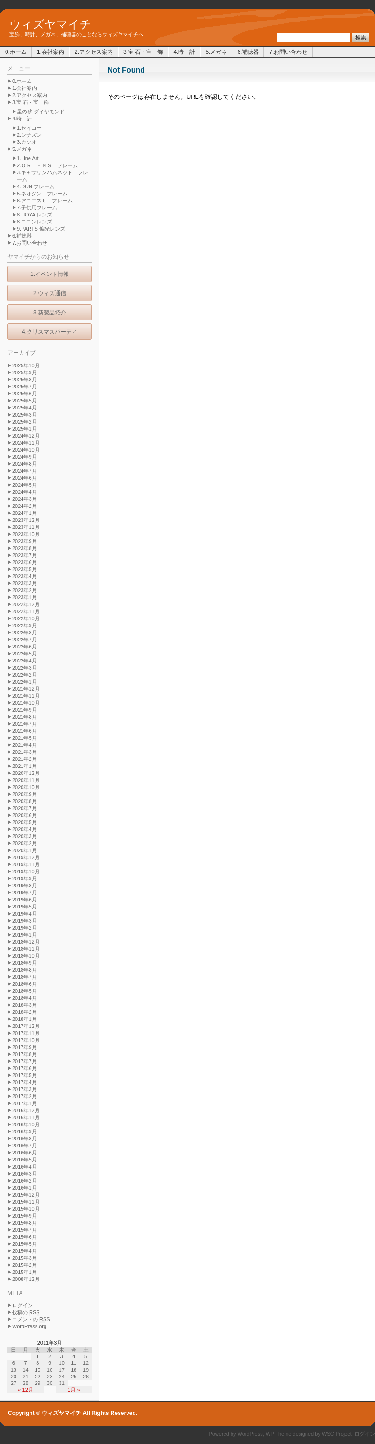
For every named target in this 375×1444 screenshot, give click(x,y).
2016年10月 (26, 1124)
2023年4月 (24, 576)
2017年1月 (24, 1103)
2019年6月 (24, 899)
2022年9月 (24, 625)
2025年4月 (24, 407)
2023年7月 (24, 555)
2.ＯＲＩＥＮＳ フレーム (47, 165)
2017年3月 (24, 1089)
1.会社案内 (50, 52)
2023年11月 (26, 527)
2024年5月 (24, 485)
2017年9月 (24, 1047)
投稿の (26, 1312)
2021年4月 (24, 745)
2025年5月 (24, 400)
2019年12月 (26, 857)
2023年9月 (24, 541)
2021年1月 (24, 766)
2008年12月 (26, 1279)
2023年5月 (24, 569)
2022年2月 (24, 674)
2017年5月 (24, 1075)
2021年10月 (26, 703)
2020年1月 (24, 850)
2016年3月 (24, 1173)
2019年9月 (24, 878)
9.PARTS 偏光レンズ (41, 228)
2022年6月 (24, 646)
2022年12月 (26, 604)
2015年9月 (24, 1216)
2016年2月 (24, 1180)
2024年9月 (24, 457)
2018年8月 (24, 970)
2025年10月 (26, 365)
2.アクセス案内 (94, 52)
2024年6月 (24, 478)
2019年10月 (26, 871)
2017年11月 (26, 1033)
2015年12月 (26, 1195)
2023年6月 (24, 562)
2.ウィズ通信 (49, 293)
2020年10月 (26, 787)
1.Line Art (27, 158)
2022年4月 (24, 660)
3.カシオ (27, 142)
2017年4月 (24, 1082)
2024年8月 (24, 464)
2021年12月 (26, 689)
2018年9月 (24, 963)
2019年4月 (24, 913)
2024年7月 (24, 471)
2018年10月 (26, 956)
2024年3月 (24, 499)
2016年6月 (24, 1152)
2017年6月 (24, 1068)
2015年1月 (24, 1272)
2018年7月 (24, 977)
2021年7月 (24, 724)
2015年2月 (24, 1265)
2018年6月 (24, 984)
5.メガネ (216, 52)
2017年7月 (24, 1061)
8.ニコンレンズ (34, 221)
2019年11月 (26, 864)
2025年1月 (24, 429)
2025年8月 (24, 379)
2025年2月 (24, 421)
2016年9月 (24, 1131)
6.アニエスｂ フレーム (45, 200)
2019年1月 (24, 935)
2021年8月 (24, 717)
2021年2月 (24, 759)
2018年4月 (24, 998)
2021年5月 (24, 738)
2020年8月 (24, 801)
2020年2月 (24, 843)
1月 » (74, 1389)
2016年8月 (24, 1138)
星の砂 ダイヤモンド (41, 111)
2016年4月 (24, 1166)
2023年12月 (26, 520)
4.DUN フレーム (35, 186)
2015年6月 (24, 1237)
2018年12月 (26, 942)
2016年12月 (26, 1110)
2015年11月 (26, 1202)
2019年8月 (24, 885)
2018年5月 (24, 991)
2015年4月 (24, 1251)
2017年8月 (24, 1054)
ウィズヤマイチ (50, 24)
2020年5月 (24, 822)
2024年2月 (24, 506)
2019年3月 (24, 920)
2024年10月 (26, 450)
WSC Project (337, 1434)
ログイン (22, 1305)
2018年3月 (24, 1005)
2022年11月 (26, 611)
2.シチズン (29, 135)
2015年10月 (26, 1209)
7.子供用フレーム (37, 207)
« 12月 (25, 1389)
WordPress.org (29, 1326)
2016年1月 (24, 1188)
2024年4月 (24, 492)
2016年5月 (24, 1159)
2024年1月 (24, 513)
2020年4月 (24, 829)
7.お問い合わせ (288, 52)
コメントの (31, 1319)
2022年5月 (24, 653)
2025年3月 (24, 414)
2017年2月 (24, 1096)
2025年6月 (24, 393)
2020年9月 (24, 794)
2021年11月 (26, 696)
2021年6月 (24, 731)
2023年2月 (24, 590)
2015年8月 (24, 1223)
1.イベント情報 (49, 274)
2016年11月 (26, 1117)
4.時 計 (184, 52)
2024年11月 (26, 443)
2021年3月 (24, 752)
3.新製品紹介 (49, 312)
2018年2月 (24, 1012)
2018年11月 (26, 949)
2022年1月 (24, 682)
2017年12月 (26, 1026)
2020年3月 (24, 836)
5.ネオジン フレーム (42, 193)
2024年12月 (26, 436)
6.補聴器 (248, 52)
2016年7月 (24, 1145)
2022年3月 (24, 667)
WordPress (250, 1434)
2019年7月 (24, 892)
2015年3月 (24, 1258)
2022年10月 (26, 618)
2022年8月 (24, 632)
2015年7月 (24, 1230)
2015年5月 (24, 1244)
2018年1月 (24, 1019)
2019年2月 (24, 927)
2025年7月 (24, 386)
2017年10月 (26, 1040)
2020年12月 (26, 773)
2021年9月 (24, 710)
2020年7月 (24, 808)
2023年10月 (26, 534)
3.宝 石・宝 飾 (143, 52)
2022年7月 (24, 639)
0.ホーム (16, 52)
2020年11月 (26, 780)
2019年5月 (24, 906)
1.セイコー (29, 128)
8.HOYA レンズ (34, 214)
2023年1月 (24, 597)
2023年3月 (24, 583)
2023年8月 (24, 548)
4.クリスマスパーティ (49, 331)
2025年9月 (24, 372)
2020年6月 (24, 815)
